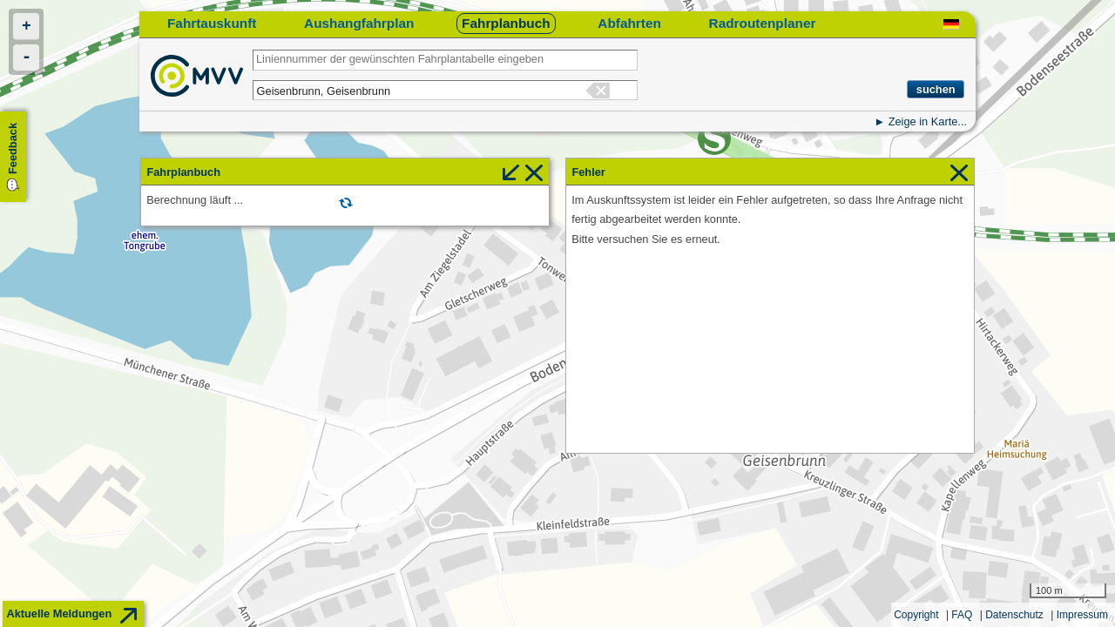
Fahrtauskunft (211, 23)
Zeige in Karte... (928, 121)
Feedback (12, 148)
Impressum (1082, 615)
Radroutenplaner (762, 23)
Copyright (916, 615)
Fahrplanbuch (506, 23)
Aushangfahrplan (359, 23)
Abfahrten (629, 23)
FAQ (961, 615)
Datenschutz (1014, 615)
